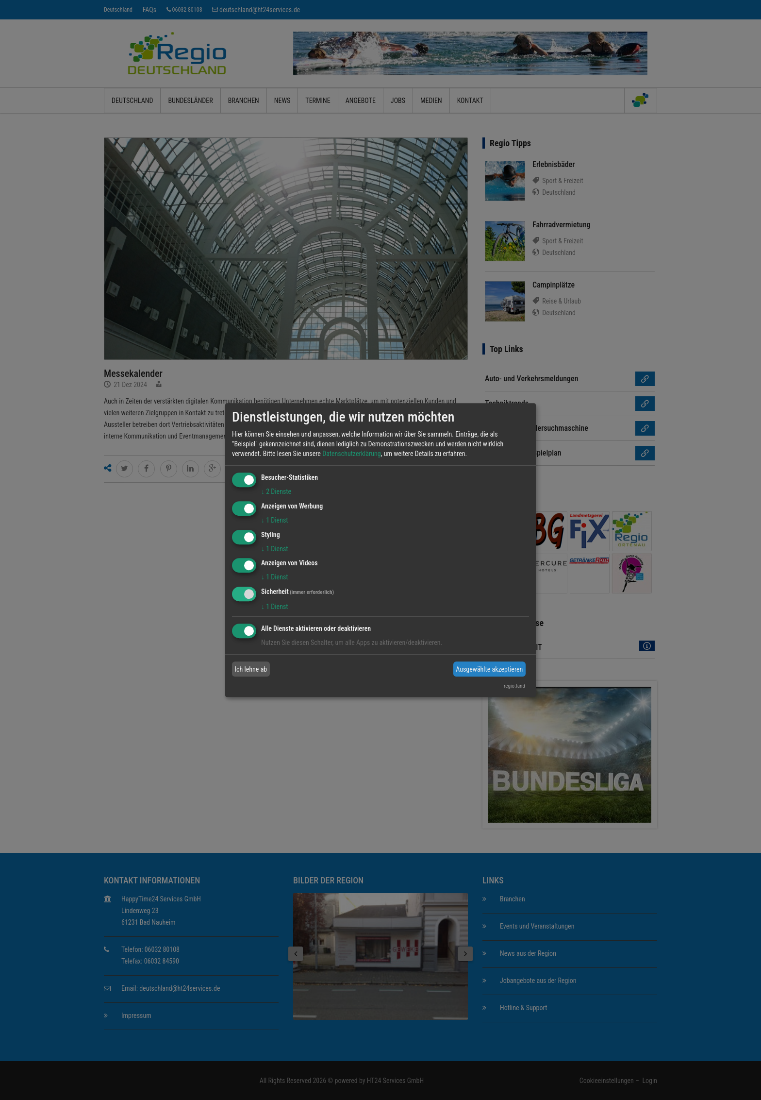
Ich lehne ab (251, 669)
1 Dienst (274, 520)
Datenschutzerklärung (351, 453)
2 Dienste (276, 491)
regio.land (514, 686)
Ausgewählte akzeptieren (489, 669)
